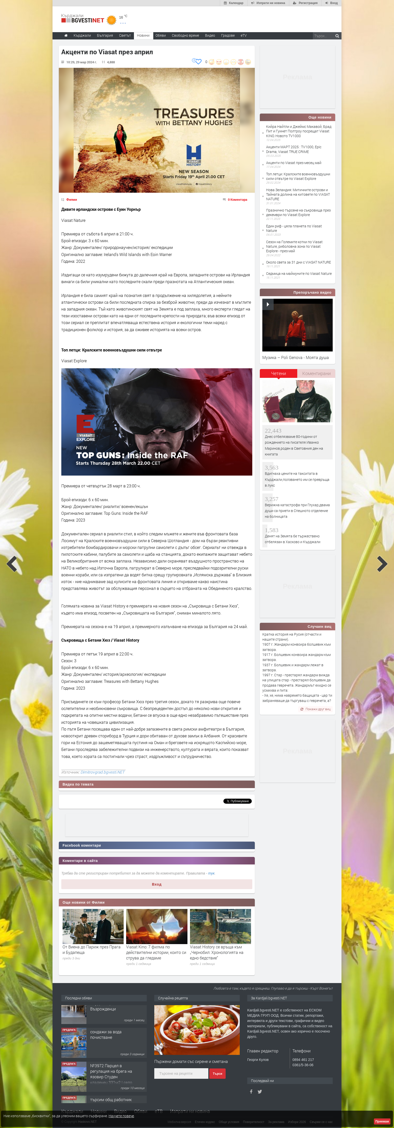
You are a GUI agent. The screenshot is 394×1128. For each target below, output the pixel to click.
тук (211, 873)
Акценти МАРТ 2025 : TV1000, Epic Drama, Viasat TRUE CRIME (293, 149)
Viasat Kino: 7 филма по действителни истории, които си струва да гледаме (156, 952)
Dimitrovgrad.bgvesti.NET (102, 772)
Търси (217, 1073)
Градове (228, 35)
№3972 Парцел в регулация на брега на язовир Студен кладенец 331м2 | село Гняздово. (111, 1088)
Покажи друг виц (315, 709)
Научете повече (121, 1115)
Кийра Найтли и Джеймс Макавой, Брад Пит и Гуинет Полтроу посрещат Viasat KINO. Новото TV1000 (298, 131)
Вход (157, 884)
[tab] (279, 375)
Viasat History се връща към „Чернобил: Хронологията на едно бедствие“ (216, 952)
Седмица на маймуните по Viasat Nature (299, 273)
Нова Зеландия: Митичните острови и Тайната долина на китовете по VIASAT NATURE (298, 194)
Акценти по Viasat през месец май (293, 162)
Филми (71, 199)
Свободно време (185, 35)
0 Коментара (237, 199)
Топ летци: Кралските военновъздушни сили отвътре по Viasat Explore (298, 176)
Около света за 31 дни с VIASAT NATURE (298, 262)
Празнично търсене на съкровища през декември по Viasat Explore (298, 212)
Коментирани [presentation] (316, 373)
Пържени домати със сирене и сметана (191, 1061)
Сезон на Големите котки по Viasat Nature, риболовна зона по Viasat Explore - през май (294, 246)
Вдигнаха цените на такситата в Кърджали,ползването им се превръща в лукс (297, 479)
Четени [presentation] (278, 373)
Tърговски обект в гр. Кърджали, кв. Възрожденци (110, 1014)
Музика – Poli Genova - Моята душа (295, 357)
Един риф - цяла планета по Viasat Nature (294, 228)
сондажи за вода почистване (106, 1045)
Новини (143, 35)
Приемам (382, 1121)
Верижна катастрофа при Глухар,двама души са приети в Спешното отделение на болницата (297, 510)
